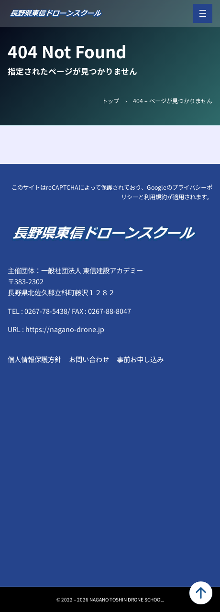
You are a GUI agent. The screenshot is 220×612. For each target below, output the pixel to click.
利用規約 (155, 197)
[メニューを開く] (203, 13)
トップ (110, 101)
